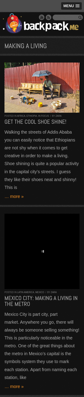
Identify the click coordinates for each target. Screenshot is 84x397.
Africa (21, 116)
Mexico (39, 292)
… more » (14, 196)
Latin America (25, 292)
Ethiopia (31, 116)
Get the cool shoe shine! (35, 122)
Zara (59, 116)
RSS (49, 17)
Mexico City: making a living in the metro (41, 301)
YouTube (42, 17)
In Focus (43, 116)
